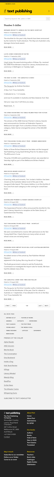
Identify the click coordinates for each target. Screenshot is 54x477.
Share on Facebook (19, 35)
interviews (33, 321)
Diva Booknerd (9, 358)
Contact (7, 437)
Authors (30, 433)
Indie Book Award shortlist (14, 171)
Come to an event (10, 460)
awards (9, 321)
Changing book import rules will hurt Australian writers (26, 247)
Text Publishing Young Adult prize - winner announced (25, 141)
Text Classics (31, 443)
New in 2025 (31, 440)
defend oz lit (11, 317)
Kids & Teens (31, 438)
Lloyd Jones (8, 62)
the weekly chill (27, 327)
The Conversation (10, 354)
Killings (6, 369)
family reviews (11, 330)
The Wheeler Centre (11, 389)
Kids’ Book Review (10, 366)
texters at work (27, 317)
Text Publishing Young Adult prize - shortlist (21, 223)
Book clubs (31, 457)
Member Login (10, 4)
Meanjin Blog (9, 377)
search (48, 19)
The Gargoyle (9, 86)
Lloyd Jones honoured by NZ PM (16, 54)
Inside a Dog (8, 362)
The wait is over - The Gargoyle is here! (19, 78)
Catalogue (31, 460)
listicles (25, 330)
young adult (10, 327)
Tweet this (8, 35)
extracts (20, 321)
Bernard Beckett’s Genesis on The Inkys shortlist (23, 30)
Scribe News (8, 385)
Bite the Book (9, 350)
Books (29, 435)
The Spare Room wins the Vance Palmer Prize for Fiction (25, 112)
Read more (9, 47)
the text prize (26, 324)
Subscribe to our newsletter (14, 455)
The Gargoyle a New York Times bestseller (20, 280)
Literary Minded (9, 373)
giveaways (37, 330)
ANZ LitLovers (9, 346)
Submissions (31, 421)
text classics (11, 324)
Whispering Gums (10, 393)
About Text (31, 418)
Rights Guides (32, 462)
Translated (31, 445)
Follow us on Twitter (11, 457)
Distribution (31, 464)
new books (10, 333)
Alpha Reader (9, 342)
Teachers (30, 455)
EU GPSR (30, 423)
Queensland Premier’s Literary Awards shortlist (23, 199)
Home (29, 416)
